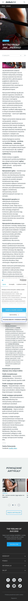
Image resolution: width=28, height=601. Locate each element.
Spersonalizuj (14, 314)
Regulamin (14, 598)
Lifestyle (8, 6)
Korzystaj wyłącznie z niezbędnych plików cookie (14, 319)
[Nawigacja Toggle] (3, 2)
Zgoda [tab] (4, 284)
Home (3, 6)
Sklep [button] (4, 570)
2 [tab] (15, 505)
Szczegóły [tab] (11, 284)
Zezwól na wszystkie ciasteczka (14, 310)
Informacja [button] (6, 566)
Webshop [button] (5, 556)
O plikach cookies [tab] (21, 284)
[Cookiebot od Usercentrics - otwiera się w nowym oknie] (20, 280)
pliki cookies (20, 594)
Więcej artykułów (14, 512)
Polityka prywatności (10, 594)
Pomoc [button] (5, 561)
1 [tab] (12, 505)
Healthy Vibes (13, 448)
